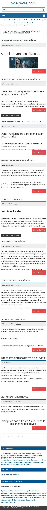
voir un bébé (6, 453)
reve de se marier (15, 458)
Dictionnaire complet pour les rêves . (25, 500)
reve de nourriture (18, 453)
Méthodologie (15, 115)
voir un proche (25, 455)
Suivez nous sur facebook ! (10, 474)
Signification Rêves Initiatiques (21, 493)
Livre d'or (21, 508)
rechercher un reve (32, 460)
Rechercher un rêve (13, 319)
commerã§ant (6, 460)
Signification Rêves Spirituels (21, 495)
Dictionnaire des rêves (14, 397)
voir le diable (25, 464)
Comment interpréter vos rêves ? (21, 79)
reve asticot (14, 462)
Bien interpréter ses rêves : (18, 160)
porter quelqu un (13, 455)
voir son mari (30, 453)
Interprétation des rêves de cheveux (23, 358)
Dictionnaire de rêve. (25, 498)
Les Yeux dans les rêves (15, 280)
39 (18, 436)
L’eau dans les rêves (13, 241)
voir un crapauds (13, 464)
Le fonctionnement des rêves (18, 40)
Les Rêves (5, 115)
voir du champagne (27, 462)
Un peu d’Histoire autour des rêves (22, 122)
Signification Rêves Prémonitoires (13, 491)
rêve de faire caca (18, 460)
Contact (14, 508)
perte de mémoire (29, 458)
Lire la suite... (39, 71)
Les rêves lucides (11, 199)
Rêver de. (14, 498)
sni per (34, 455)
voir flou (38, 462)
